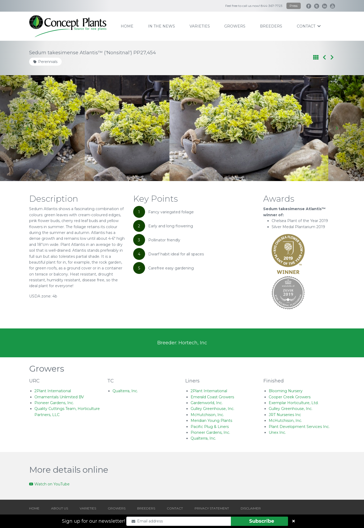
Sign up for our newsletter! (93, 521)
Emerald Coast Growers (212, 397)
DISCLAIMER (251, 508)
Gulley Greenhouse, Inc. (212, 408)
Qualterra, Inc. (125, 391)
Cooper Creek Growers (290, 397)
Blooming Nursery (286, 391)
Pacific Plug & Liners (210, 426)
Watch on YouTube (49, 484)
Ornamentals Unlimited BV (59, 397)
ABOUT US (59, 508)
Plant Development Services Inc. (299, 426)
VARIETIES (88, 508)
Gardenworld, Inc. (207, 402)
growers (234, 26)
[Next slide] (336, 128)
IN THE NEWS (161, 26)
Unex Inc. (277, 432)
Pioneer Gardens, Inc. (54, 402)
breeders (271, 26)
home (127, 26)
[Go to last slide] (27, 128)
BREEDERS (146, 508)
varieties (200, 26)
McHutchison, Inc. (207, 414)
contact (309, 26)
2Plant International (52, 391)
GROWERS (116, 508)
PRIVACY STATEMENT (212, 508)
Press (294, 6)
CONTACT (175, 508)
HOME (34, 508)
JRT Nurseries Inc (285, 414)
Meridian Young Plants (211, 420)
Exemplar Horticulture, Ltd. (293, 402)
